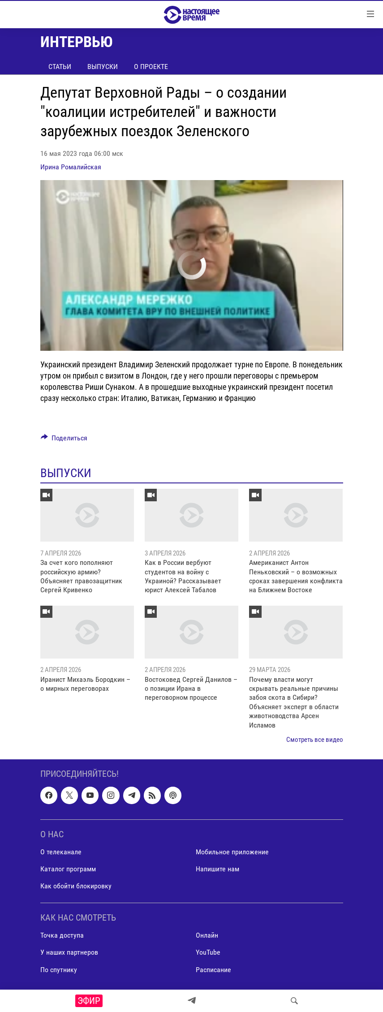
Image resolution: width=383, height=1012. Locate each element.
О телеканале (61, 852)
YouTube (208, 952)
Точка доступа (62, 935)
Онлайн (207, 935)
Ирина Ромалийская (70, 167)
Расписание (213, 969)
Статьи (59, 66)
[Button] (64, 440)
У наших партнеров (69, 952)
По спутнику (58, 969)
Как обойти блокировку (76, 886)
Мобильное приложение (232, 852)
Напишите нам (217, 869)
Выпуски (102, 66)
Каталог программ (68, 869)
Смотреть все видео (314, 740)
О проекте (151, 66)
